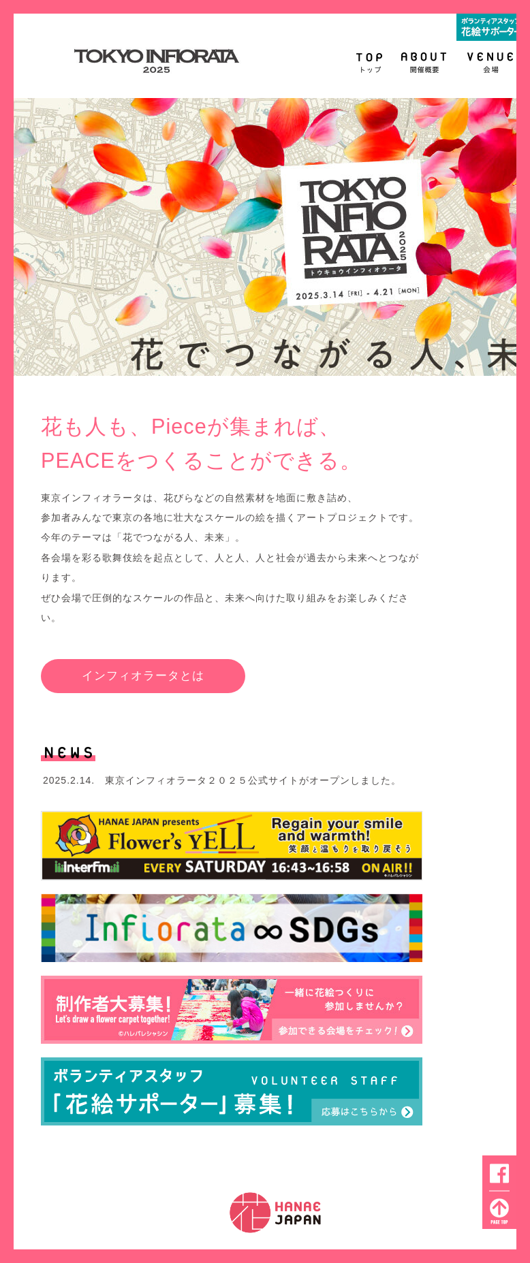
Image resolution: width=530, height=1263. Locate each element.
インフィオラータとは (143, 675)
